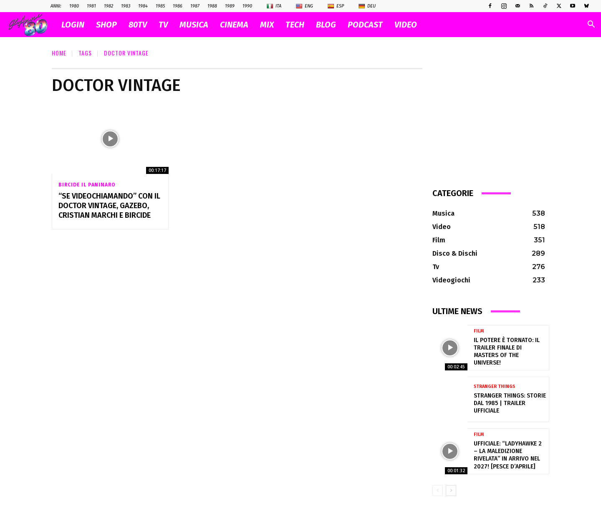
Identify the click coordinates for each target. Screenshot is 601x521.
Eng (304, 6)
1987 (194, 6)
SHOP (106, 25)
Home (59, 52)
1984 (143, 6)
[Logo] (32, 25)
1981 (91, 6)
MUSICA (193, 25)
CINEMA (234, 25)
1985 (160, 6)
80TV (138, 25)
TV (163, 25)
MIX (267, 25)
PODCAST (365, 25)
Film (479, 331)
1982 (108, 6)
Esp (336, 6)
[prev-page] (437, 490)
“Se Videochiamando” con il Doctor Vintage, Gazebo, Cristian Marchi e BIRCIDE (109, 205)
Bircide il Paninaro (86, 184)
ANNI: (56, 6)
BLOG (326, 25)
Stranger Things (494, 386)
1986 (177, 6)
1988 (212, 6)
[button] (591, 25)
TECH (294, 25)
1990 (247, 6)
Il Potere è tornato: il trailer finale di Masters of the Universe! (507, 352)
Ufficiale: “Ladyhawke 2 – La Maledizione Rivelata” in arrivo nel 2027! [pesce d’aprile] (508, 455)
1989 (230, 6)
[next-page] (451, 490)
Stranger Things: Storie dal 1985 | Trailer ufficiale (510, 403)
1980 (74, 6)
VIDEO (405, 25)
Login (72, 25)
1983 (125, 6)
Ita (274, 6)
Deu (367, 6)
